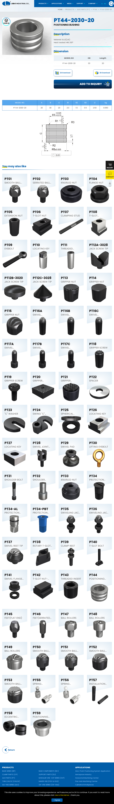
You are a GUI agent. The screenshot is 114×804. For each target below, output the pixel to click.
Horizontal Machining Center (87, 778)
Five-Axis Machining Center (86, 781)
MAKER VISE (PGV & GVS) (49, 781)
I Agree (57, 800)
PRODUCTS (42, 3)
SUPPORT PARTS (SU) (47, 774)
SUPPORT (80, 3)
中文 (105, 3)
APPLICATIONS (57, 3)
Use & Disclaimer (62, 795)
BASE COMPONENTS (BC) (49, 771)
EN (102, 3)
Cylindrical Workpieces (84, 784)
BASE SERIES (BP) (8, 771)
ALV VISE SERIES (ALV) (10, 784)
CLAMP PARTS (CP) (10, 774)
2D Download (65, 73)
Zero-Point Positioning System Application (92, 771)
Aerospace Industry (83, 774)
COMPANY (92, 3)
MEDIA (69, 3)
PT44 (95, 9)
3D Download (105, 73)
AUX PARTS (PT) (83, 9)
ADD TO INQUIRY (91, 84)
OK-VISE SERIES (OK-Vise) (49, 784)
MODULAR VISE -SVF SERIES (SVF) (52, 778)
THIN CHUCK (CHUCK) (11, 781)
